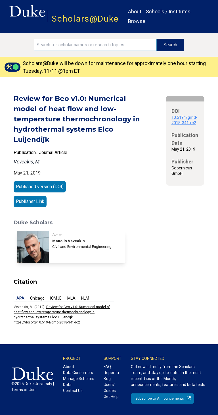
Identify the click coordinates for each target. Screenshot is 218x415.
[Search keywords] (95, 45)
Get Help (111, 396)
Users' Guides (110, 387)
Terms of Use (23, 389)
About (134, 11)
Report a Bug (111, 375)
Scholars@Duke (85, 19)
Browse (136, 21)
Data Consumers (78, 372)
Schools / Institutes (168, 11)
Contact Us (73, 390)
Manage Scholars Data (78, 381)
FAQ (107, 366)
